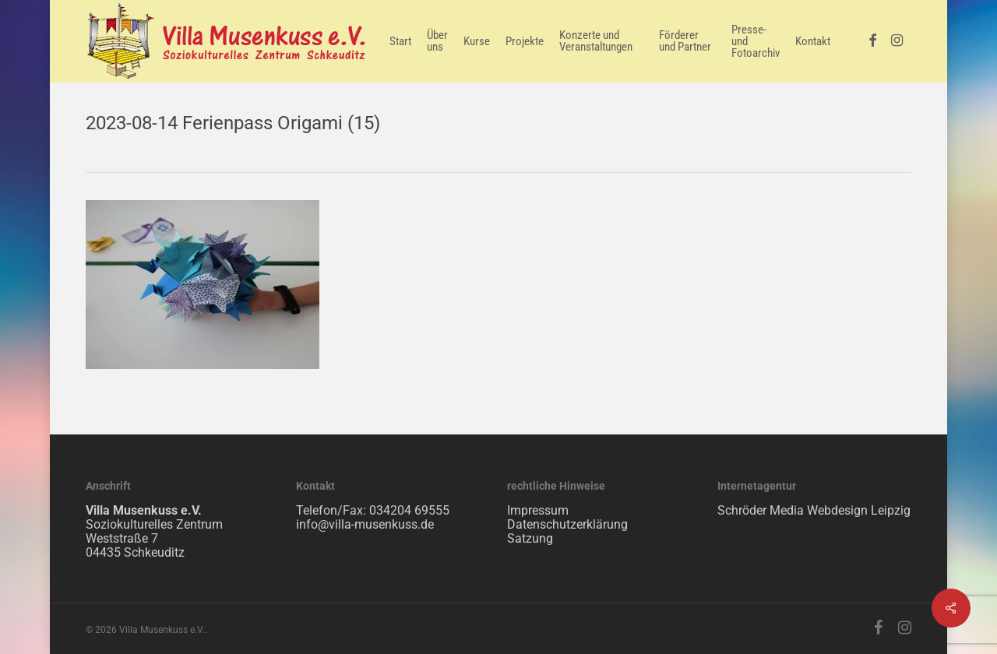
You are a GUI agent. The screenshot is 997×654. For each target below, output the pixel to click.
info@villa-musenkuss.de (365, 524)
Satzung (530, 538)
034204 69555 (409, 510)
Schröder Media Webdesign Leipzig (814, 510)
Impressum (538, 510)
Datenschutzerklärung (567, 524)
